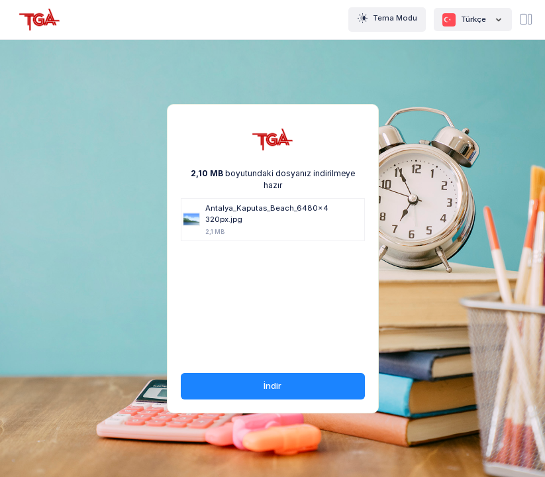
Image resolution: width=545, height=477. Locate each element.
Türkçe (472, 19)
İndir (272, 385)
